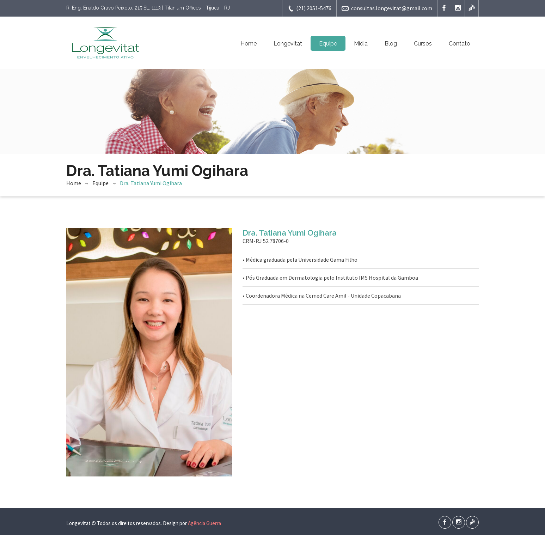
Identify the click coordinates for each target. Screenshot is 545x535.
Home (248, 43)
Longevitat (288, 43)
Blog (391, 43)
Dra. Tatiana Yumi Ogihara (151, 183)
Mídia (361, 43)
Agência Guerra (204, 523)
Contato (459, 43)
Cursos (423, 43)
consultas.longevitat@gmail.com (387, 8)
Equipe (328, 43)
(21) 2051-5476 (309, 8)
